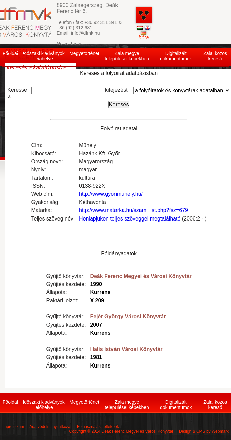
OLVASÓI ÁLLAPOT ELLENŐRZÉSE (29, 54)
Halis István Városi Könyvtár (126, 349)
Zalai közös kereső (215, 56)
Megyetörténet (84, 53)
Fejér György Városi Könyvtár (128, 316)
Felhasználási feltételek (98, 426)
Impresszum (13, 426)
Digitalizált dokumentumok (176, 56)
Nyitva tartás (70, 43)
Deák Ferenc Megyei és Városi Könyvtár (140, 276)
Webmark (220, 431)
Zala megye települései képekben (127, 56)
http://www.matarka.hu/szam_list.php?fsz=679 (133, 210)
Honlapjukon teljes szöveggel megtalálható (129, 219)
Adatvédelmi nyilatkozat (50, 426)
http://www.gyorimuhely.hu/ (111, 194)
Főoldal (10, 402)
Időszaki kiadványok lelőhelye (43, 404)
